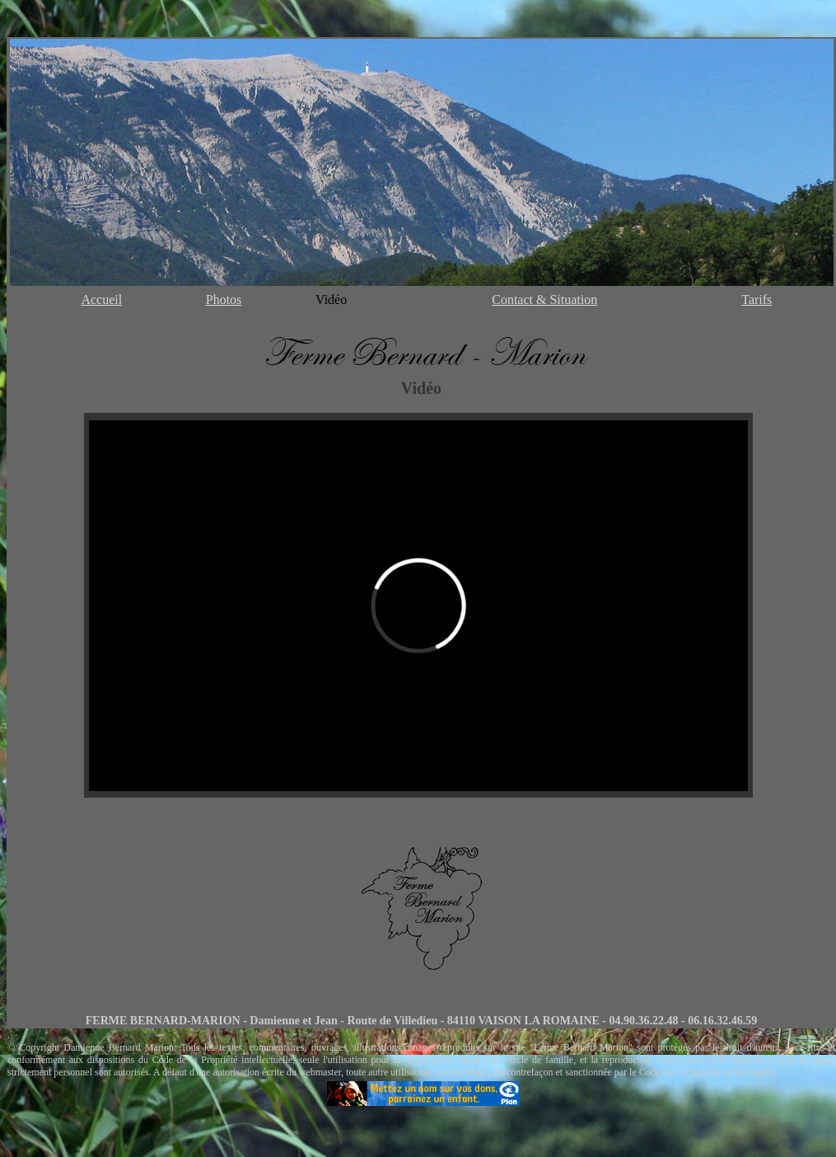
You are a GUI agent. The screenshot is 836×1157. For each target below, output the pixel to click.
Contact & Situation (544, 300)
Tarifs (756, 300)
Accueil (101, 300)
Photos (224, 300)
